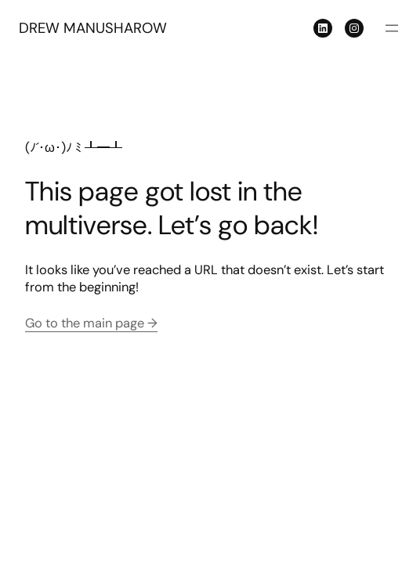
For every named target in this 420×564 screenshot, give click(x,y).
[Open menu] (391, 28)
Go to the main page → (91, 323)
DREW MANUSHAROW (93, 28)
